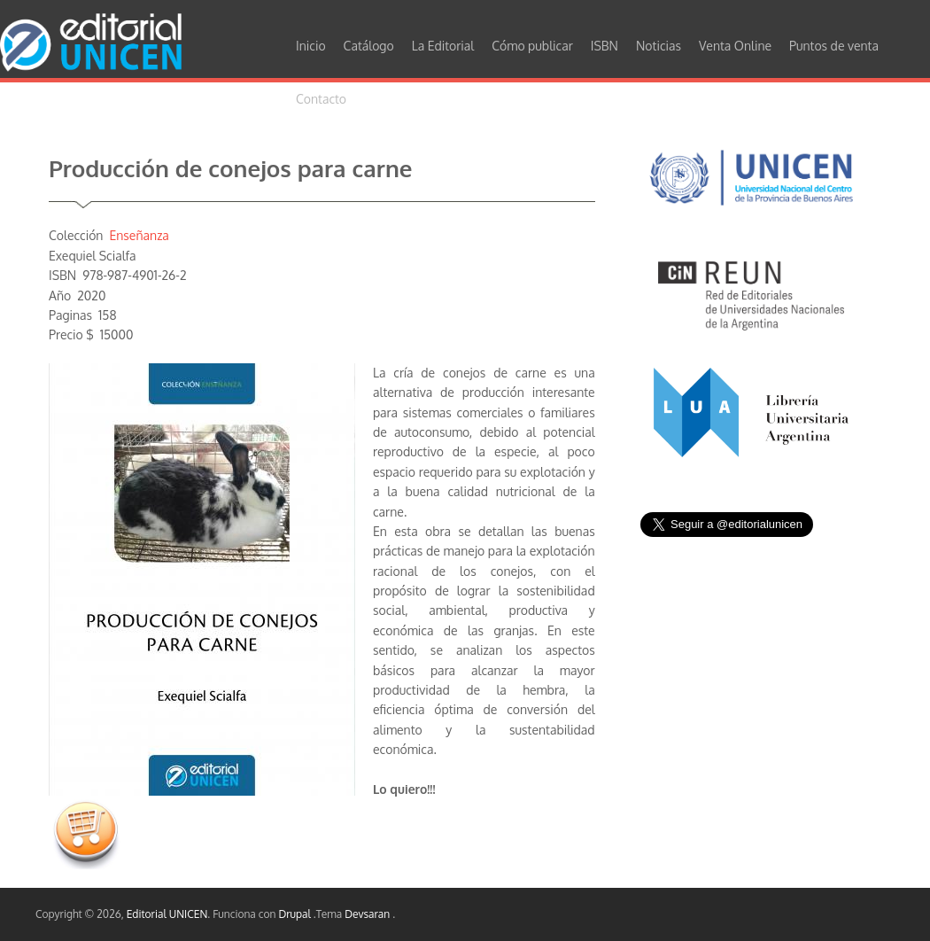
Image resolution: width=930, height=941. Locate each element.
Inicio (311, 45)
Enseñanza (138, 235)
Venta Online (735, 45)
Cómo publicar (532, 45)
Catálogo (369, 45)
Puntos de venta (834, 45)
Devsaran (368, 914)
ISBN (604, 45)
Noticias (658, 45)
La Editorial (443, 45)
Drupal (295, 914)
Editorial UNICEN (167, 914)
